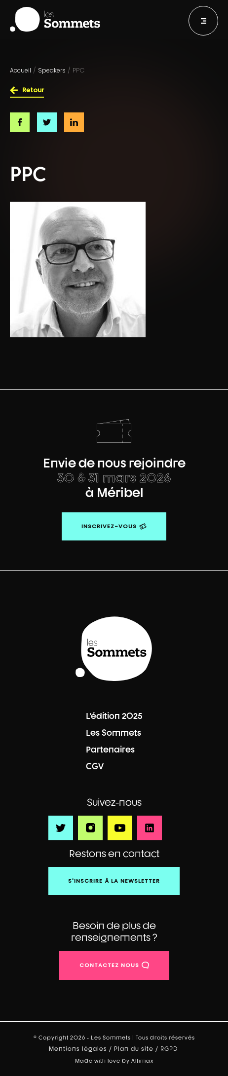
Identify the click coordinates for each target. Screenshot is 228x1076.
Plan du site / (137, 1048)
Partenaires (110, 749)
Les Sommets (113, 732)
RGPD (170, 1048)
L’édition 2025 (114, 716)
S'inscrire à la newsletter (114, 881)
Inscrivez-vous (109, 526)
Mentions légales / (81, 1048)
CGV (95, 766)
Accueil (20, 70)
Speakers (52, 70)
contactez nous (109, 965)
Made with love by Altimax (114, 1060)
